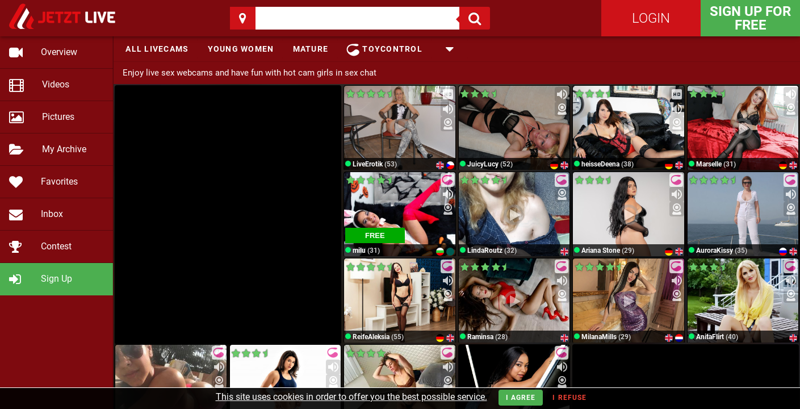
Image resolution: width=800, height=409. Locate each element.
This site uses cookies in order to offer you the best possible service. (351, 396)
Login (651, 18)
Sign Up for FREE (750, 18)
